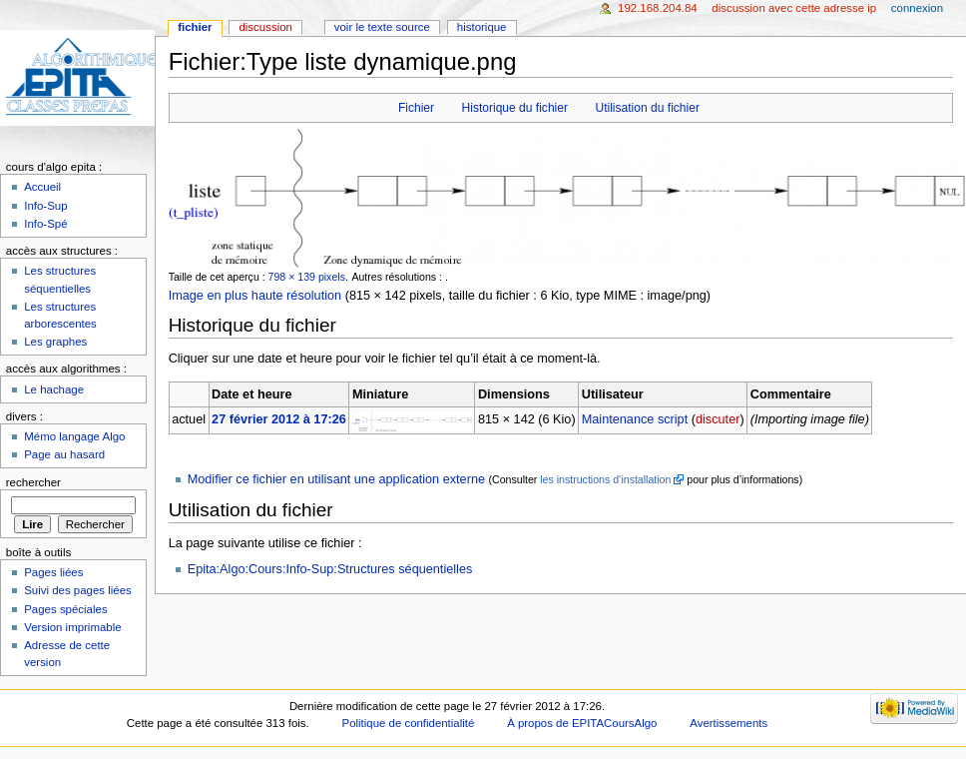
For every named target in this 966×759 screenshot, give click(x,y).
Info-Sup (45, 206)
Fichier (416, 108)
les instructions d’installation (605, 479)
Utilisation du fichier (647, 108)
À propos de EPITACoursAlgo (582, 723)
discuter (717, 419)
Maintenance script (635, 419)
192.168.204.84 (658, 8)
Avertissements (728, 723)
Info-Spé (45, 224)
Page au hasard (64, 454)
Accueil (42, 187)
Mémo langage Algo (74, 436)
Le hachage (54, 389)
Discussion (265, 27)
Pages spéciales (65, 609)
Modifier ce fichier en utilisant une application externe (336, 479)
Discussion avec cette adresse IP (794, 8)
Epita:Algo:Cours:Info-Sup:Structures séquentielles (330, 569)
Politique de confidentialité (408, 723)
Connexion (917, 8)
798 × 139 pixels (306, 277)
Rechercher (33, 482)
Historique (482, 27)
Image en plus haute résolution (255, 296)
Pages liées (53, 572)
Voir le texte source (382, 27)
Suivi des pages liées (78, 590)
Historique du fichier (515, 108)
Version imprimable (72, 627)
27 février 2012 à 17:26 (279, 419)
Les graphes (55, 342)
